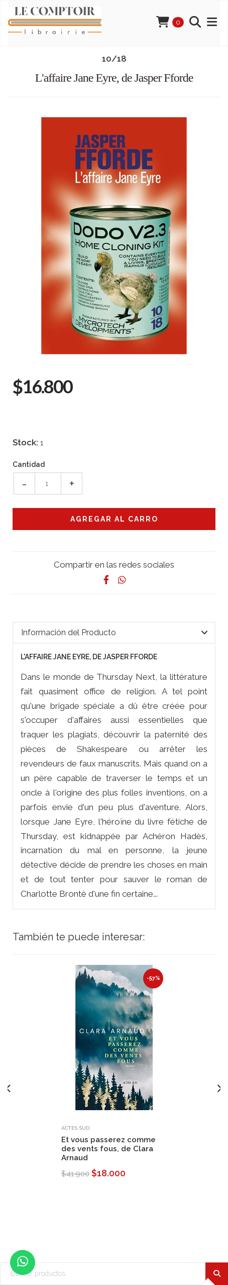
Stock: (25, 442)
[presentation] (9, 1088)
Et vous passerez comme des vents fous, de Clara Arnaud (108, 1148)
